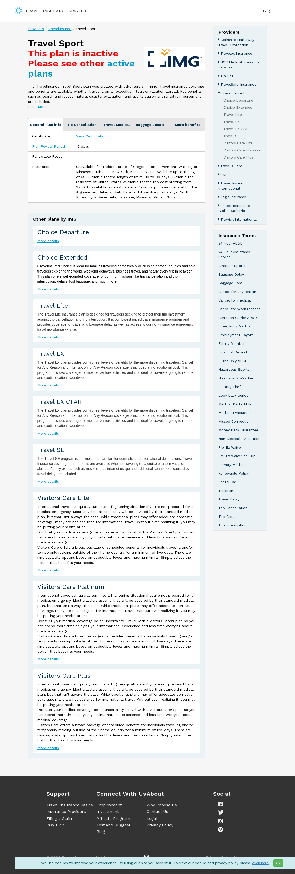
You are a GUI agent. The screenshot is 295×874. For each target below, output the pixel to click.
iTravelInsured (60, 29)
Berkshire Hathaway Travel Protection (236, 42)
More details (48, 241)
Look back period (233, 395)
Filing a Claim (59, 818)
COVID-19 (55, 825)
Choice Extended (62, 257)
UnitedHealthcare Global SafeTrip (234, 208)
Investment (107, 811)
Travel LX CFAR (59, 401)
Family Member (231, 343)
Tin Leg (226, 76)
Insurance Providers (66, 811)
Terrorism (226, 491)
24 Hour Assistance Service (234, 254)
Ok (278, 863)
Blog (100, 831)
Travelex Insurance (236, 53)
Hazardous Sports (233, 369)
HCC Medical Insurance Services (239, 64)
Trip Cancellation (232, 508)
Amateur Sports (232, 266)
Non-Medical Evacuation (239, 439)
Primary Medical (232, 465)
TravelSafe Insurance (238, 84)
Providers (36, 29)
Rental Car (227, 482)
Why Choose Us (162, 805)
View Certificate (89, 136)
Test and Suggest (113, 825)
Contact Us (157, 811)
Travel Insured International (231, 185)
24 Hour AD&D (230, 243)
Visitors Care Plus (63, 675)
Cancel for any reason (237, 292)
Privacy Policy (160, 825)
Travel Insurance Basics (69, 805)
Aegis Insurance (233, 197)
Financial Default (232, 352)
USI (223, 175)
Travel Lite (52, 305)
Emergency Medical (235, 326)
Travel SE (50, 449)
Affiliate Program (113, 818)
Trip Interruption (232, 525)
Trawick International (238, 219)
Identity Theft (230, 387)
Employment (109, 805)
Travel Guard (231, 166)
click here (260, 863)
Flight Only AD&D (232, 361)
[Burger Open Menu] (277, 11)
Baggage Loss (230, 283)
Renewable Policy (233, 473)
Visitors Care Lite (63, 498)
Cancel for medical (234, 300)
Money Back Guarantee (238, 430)
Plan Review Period (48, 146)
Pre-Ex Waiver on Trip (237, 456)
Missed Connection (234, 421)
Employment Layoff (235, 335)
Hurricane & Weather (236, 378)
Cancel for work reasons (239, 309)
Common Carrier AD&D (237, 318)
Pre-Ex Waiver (230, 447)
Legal (152, 818)
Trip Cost (226, 516)
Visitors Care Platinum (70, 586)
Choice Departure (63, 232)
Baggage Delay (231, 274)
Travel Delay (229, 499)
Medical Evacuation (235, 413)
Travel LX (50, 353)
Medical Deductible (234, 404)
